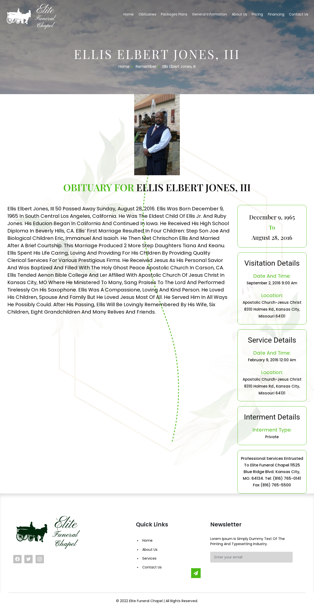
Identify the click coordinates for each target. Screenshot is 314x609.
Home (128, 14)
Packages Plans (174, 14)
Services (149, 558)
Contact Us (152, 567)
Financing (276, 14)
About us (239, 14)
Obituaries (147, 14)
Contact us (298, 14)
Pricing (257, 14)
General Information (209, 14)
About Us (149, 549)
